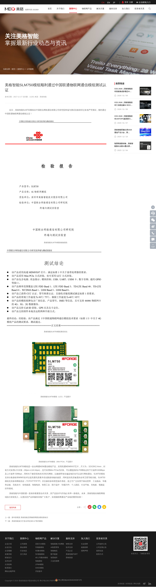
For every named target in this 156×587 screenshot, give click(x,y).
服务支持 (113, 9)
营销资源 (69, 558)
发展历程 (8, 554)
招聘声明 (84, 551)
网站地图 (137, 584)
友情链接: (121, 584)
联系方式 (99, 554)
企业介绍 (8, 544)
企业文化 (8, 548)
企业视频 (8, 551)
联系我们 (8, 568)
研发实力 (8, 558)
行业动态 (23, 551)
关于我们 (60, 9)
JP (114, 3)
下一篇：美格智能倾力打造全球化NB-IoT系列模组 (24, 495)
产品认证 (69, 551)
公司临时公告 (101, 544)
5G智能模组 (39, 554)
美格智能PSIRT (72, 554)
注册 (131, 2)
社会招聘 (84, 544)
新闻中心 (73, 9)
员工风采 (23, 554)
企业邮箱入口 (145, 2)
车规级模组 (39, 548)
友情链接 (128, 584)
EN (108, 3)
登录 (126, 2)
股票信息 (99, 551)
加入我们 (126, 9)
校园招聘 (84, 548)
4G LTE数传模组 (41, 558)
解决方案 (100, 9)
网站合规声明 (10, 571)
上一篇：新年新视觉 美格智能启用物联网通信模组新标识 (26, 492)
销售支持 (69, 544)
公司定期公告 (101, 548)
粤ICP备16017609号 (47, 581)
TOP (153, 247)
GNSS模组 (39, 568)
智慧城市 (54, 558)
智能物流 (54, 551)
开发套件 (38, 571)
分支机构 (8, 565)
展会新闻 (23, 548)
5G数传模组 (39, 551)
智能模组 (38, 561)
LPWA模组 (39, 565)
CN (103, 3)
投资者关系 (139, 9)
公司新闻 (30, 69)
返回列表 (13, 482)
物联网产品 (87, 9)
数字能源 (54, 554)
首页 (50, 9)
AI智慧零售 (55, 548)
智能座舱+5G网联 (57, 544)
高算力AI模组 (40, 544)
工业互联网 (55, 561)
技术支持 (69, 548)
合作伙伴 (8, 561)
